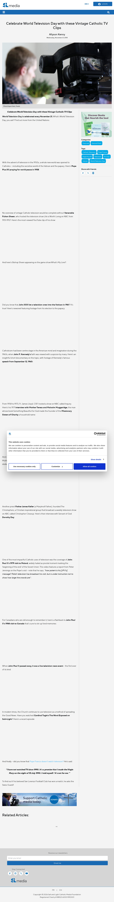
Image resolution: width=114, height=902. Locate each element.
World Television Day (97, 161)
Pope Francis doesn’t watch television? (47, 761)
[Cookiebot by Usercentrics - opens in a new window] (95, 433)
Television (97, 157)
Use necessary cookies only (24, 466)
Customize (57, 466)
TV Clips (107, 157)
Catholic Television (89, 152)
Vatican (85, 161)
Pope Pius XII (87, 157)
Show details (96, 459)
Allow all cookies (89, 466)
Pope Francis (102, 152)
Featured (86, 143)
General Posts (96, 143)
